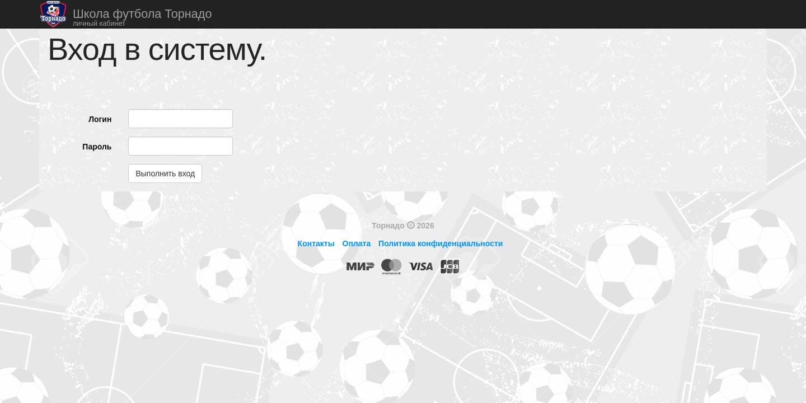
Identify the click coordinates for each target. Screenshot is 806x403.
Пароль (96, 146)
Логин (99, 119)
